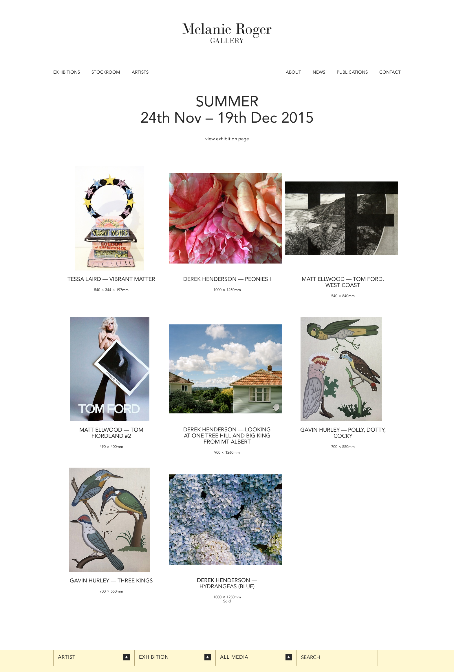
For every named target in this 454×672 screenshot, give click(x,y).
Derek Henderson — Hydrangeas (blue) (227, 583)
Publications (352, 72)
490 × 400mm (111, 446)
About (293, 72)
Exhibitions (66, 72)
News (319, 72)
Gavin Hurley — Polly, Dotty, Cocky (343, 432)
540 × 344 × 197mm (111, 290)
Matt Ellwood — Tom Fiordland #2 (111, 432)
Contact (390, 72)
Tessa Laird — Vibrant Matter (111, 279)
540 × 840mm (343, 296)
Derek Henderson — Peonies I (227, 279)
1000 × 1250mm (227, 290)
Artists (140, 72)
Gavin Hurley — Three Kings (111, 580)
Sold (227, 601)
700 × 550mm (343, 446)
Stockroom (105, 72)
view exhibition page (227, 138)
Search (310, 657)
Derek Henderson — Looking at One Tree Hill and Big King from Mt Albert (227, 435)
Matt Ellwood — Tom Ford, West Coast (343, 282)
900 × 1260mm (227, 452)
